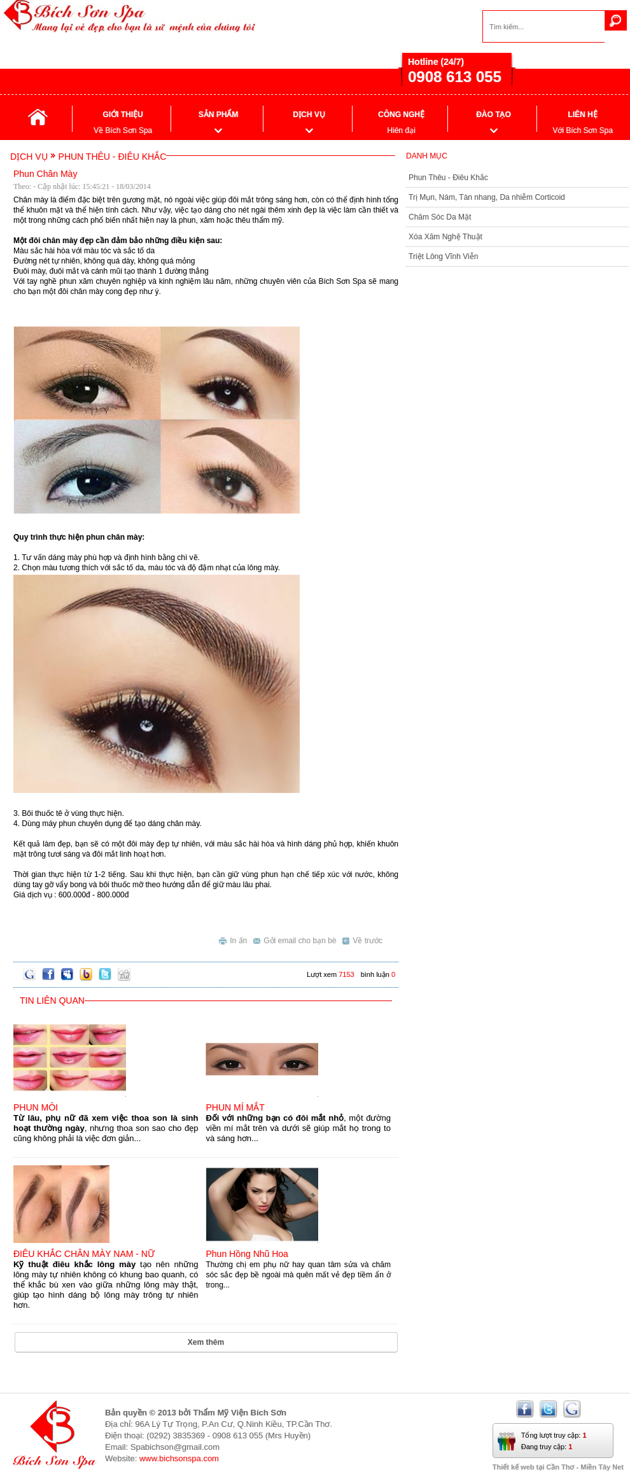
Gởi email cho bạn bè (294, 939)
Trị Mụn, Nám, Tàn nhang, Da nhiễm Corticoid (487, 197)
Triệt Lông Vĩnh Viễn (443, 256)
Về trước (362, 939)
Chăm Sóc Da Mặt (440, 217)
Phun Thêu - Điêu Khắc (448, 177)
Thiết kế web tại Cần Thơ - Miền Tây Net (558, 1467)
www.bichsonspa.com (179, 1458)
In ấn (233, 939)
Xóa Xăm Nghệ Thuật (445, 236)
